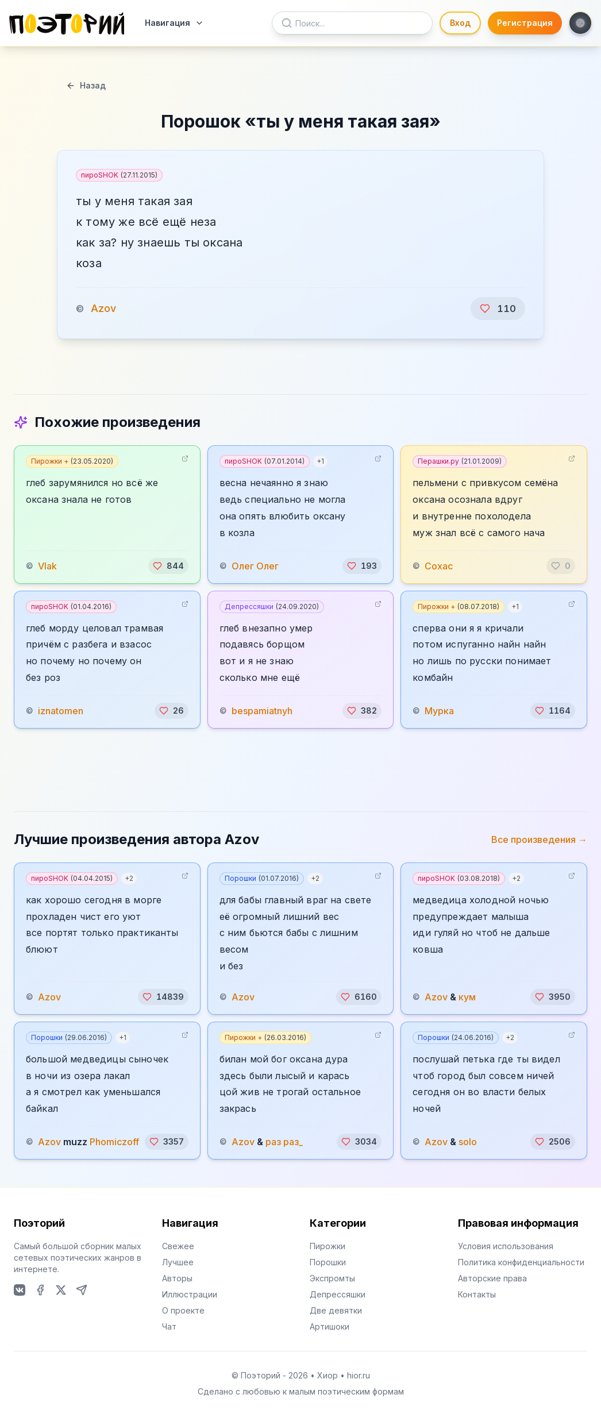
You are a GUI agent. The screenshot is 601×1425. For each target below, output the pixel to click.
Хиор (327, 1375)
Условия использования (505, 1246)
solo (468, 1141)
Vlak (47, 566)
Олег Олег (255, 566)
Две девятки (336, 1310)
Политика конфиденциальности (521, 1262)
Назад (86, 85)
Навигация (174, 23)
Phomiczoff (114, 1141)
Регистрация (525, 23)
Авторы (177, 1278)
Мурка (439, 711)
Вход (460, 23)
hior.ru (358, 1375)
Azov (103, 308)
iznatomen (60, 711)
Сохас (439, 566)
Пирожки (327, 1246)
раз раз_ (284, 1141)
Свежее (178, 1246)
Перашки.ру (460, 461)
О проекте (183, 1310)
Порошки (262, 878)
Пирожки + (72, 461)
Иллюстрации (189, 1294)
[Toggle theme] (580, 22)
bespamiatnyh (262, 711)
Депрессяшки (272, 606)
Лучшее (178, 1262)
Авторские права (492, 1278)
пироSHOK (119, 175)
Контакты (477, 1294)
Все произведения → (539, 839)
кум (467, 997)
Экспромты (332, 1278)
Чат (169, 1326)
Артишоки (329, 1326)
